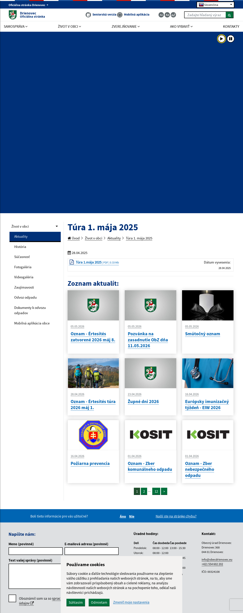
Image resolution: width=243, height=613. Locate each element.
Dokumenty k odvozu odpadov (30, 310)
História (20, 246)
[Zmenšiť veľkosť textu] (161, 14)
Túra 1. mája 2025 (139, 238)
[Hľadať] (230, 14)
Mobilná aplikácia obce (32, 323)
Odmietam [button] (99, 602)
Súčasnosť (22, 256)
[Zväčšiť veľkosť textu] (173, 14)
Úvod (74, 238)
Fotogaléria (23, 267)
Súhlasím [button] (76, 602)
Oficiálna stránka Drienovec (28, 5)
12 (156, 491)
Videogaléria (23, 277)
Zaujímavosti (24, 287)
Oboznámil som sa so (53, 601)
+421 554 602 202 (212, 564)
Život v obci (20, 226)
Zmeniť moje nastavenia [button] (131, 602)
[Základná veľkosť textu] (167, 14)
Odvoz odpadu (25, 297)
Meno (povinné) (21, 544)
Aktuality (21, 236)
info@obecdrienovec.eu (217, 559)
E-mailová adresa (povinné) (86, 544)
